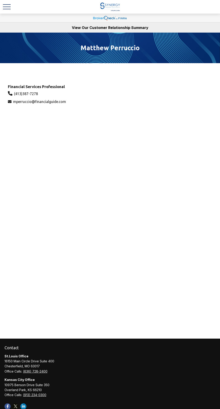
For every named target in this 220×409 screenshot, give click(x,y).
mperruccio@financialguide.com (39, 102)
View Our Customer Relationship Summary (110, 27)
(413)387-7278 (26, 94)
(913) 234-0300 (34, 395)
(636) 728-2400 (35, 371)
